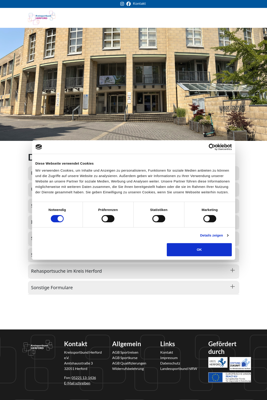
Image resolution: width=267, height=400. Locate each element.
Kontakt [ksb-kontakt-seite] (139, 3)
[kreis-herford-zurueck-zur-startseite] (42, 18)
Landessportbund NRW (178, 368)
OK (199, 249)
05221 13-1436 (84, 377)
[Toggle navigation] (233, 17)
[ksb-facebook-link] (129, 4)
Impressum (169, 357)
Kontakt (166, 352)
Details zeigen (211, 235)
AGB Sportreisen (125, 352)
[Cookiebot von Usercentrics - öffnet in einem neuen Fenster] (212, 147)
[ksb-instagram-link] (123, 4)
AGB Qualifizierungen (129, 363)
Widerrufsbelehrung (128, 368)
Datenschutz (170, 363)
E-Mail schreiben (77, 383)
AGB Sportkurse (124, 357)
